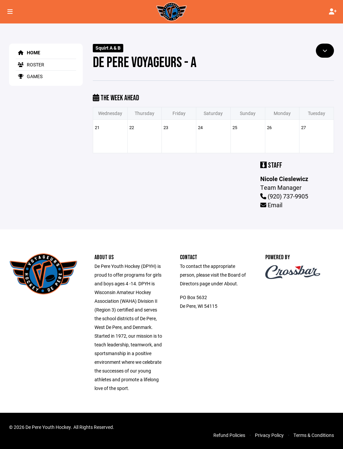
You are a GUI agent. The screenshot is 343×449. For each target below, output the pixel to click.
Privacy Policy (269, 435)
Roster (30, 64)
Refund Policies (229, 435)
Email (271, 205)
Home (28, 52)
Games (29, 76)
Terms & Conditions (313, 435)
